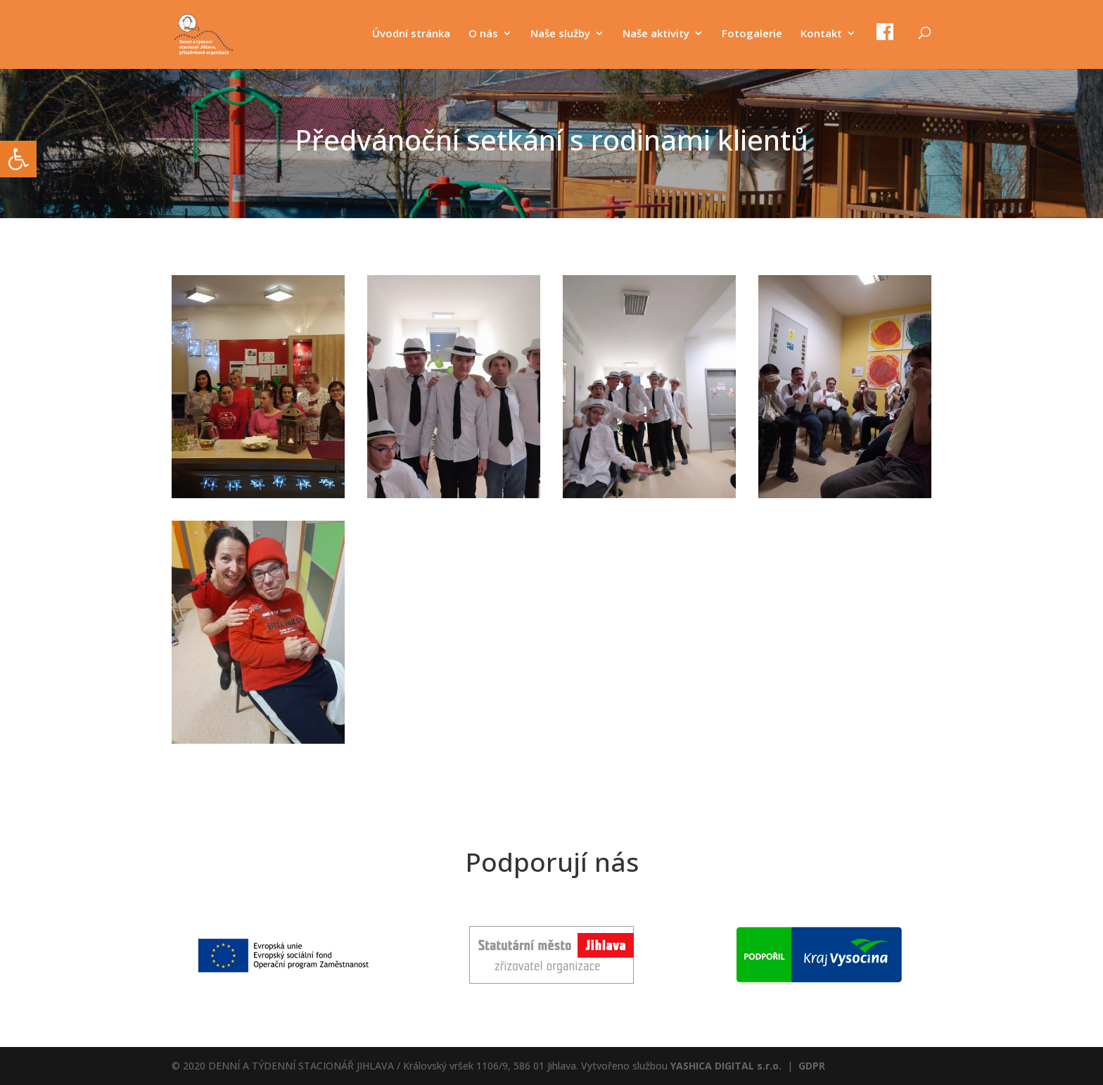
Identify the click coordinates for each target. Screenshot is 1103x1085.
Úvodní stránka (411, 34)
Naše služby (560, 34)
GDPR (811, 1065)
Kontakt (821, 34)
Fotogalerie (752, 34)
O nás (483, 34)
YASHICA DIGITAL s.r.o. (726, 1065)
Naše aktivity (656, 34)
